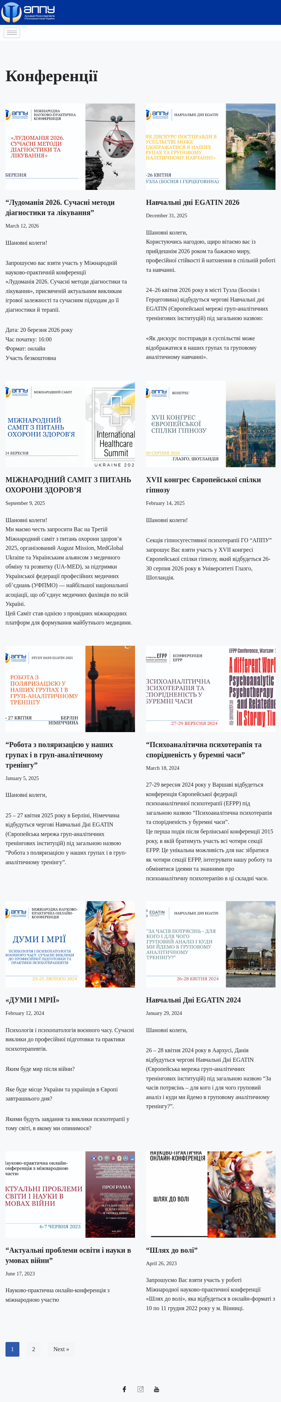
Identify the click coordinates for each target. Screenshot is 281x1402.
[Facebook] (124, 1391)
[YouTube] (156, 1391)
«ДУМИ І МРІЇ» (32, 1001)
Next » (61, 1350)
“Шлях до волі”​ (172, 1251)
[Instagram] (140, 1391)
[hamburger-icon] (12, 32)
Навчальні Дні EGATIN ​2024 (193, 1001)
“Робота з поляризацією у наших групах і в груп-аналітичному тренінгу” (59, 755)
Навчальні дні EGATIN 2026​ (193, 202)
